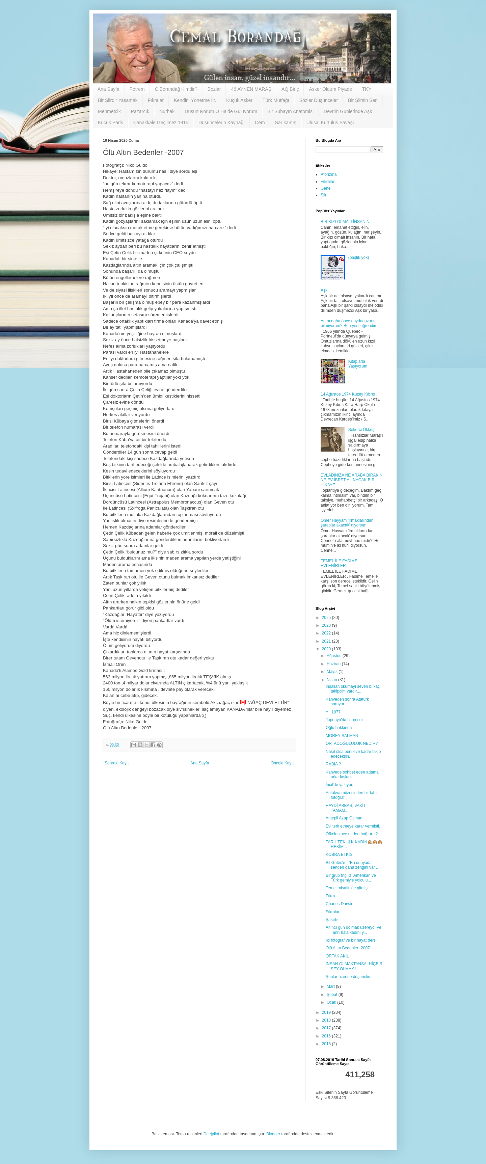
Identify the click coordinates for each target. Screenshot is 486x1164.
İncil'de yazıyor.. (340, 784)
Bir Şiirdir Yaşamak (118, 100)
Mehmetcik (109, 111)
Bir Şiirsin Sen (363, 100)
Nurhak (166, 111)
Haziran (334, 663)
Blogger (273, 1134)
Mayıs (333, 671)
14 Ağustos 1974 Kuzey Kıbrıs (348, 394)
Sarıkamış (285, 122)
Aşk (324, 290)
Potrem (137, 89)
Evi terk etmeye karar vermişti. (353, 826)
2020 (327, 649)
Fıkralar (156, 100)
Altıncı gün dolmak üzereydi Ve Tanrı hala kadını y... (353, 930)
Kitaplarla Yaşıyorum (357, 364)
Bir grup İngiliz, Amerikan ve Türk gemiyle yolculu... (351, 878)
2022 (327, 633)
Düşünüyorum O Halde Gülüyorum (221, 111)
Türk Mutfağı (276, 100)
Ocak (332, 1002)
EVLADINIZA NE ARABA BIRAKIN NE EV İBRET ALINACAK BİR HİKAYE (351, 480)
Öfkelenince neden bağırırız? (352, 834)
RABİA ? (333, 764)
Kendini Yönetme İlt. (195, 100)
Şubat (333, 994)
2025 (327, 617)
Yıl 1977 (333, 712)
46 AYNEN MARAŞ (251, 89)
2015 (327, 1043)
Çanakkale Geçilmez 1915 (160, 122)
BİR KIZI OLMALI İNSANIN (345, 221)
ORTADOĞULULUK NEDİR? (352, 743)
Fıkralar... (334, 912)
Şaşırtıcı (333, 919)
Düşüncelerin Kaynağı (221, 122)
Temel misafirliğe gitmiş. (347, 888)
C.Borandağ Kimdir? (176, 89)
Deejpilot (211, 1134)
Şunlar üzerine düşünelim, (349, 976)
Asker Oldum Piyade (330, 89)
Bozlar (214, 89)
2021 (327, 641)
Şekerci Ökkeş (361, 429)
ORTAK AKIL (337, 956)
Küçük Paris (110, 122)
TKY (366, 89)
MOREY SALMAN (342, 735)
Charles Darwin (339, 903)
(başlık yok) (358, 257)
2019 (327, 1012)
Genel (326, 188)
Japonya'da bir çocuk (344, 720)
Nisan (332, 679)
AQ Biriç (290, 89)
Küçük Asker (239, 100)
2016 (327, 1036)
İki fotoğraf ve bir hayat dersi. (352, 940)
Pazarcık (140, 111)
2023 (327, 625)
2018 (327, 1020)
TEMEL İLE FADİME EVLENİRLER (339, 563)
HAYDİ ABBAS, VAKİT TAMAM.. (346, 808)
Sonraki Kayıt (117, 763)
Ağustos (335, 655)
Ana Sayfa (108, 89)
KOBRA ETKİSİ (340, 854)
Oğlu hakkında (339, 727)
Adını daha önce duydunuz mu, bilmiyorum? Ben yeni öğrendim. (349, 323)
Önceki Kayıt (282, 763)
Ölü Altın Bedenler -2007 (348, 948)
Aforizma (328, 174)
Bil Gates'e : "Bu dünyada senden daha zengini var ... (352, 865)
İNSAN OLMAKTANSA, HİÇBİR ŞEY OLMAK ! (354, 966)
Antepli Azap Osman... (346, 818)
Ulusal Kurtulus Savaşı (330, 122)
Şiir (323, 195)
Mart (331, 986)
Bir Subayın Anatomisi (290, 111)
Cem (260, 122)
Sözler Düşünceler (318, 100)
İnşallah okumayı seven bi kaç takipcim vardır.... (353, 689)
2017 (327, 1028)
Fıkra (330, 896)
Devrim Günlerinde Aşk (348, 111)
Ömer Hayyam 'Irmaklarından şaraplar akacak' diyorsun (347, 522)
